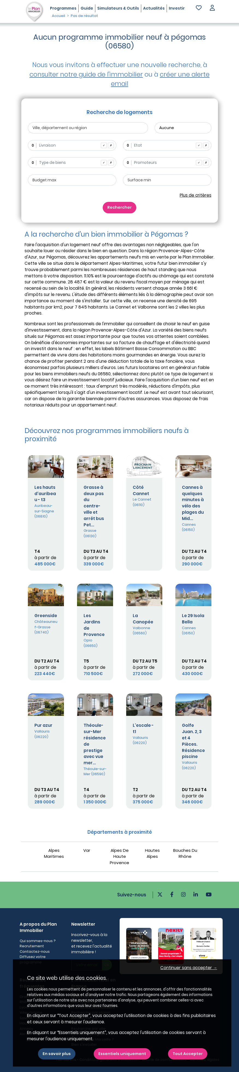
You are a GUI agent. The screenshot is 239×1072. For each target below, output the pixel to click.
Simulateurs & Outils (118, 8)
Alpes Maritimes (54, 853)
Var (86, 850)
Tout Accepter (188, 1053)
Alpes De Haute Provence (119, 856)
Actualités (154, 8)
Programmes (63, 8)
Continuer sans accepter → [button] (188, 968)
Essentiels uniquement (122, 1053)
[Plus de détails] (46, 466)
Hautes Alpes (152, 853)
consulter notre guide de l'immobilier (86, 74)
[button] (212, 8)
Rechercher (119, 207)
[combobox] (72, 145)
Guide (87, 8)
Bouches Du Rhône (185, 853)
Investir (177, 8)
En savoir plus (57, 1053)
